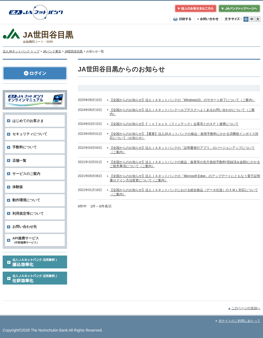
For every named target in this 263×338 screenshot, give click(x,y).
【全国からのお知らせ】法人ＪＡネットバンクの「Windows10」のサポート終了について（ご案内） (182, 100)
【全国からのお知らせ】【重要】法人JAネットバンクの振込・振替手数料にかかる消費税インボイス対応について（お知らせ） (184, 136)
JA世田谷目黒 (73, 51)
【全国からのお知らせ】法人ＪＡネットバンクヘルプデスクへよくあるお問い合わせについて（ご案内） (182, 112)
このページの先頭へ (245, 308)
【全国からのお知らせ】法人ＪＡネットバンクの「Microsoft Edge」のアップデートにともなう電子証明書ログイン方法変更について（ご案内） (185, 178)
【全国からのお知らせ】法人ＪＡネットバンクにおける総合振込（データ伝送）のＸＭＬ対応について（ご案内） (184, 192)
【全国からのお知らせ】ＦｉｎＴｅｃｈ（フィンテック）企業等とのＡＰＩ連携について (174, 124)
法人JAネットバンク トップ (21, 51)
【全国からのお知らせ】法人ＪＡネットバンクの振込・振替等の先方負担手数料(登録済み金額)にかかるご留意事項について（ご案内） (185, 164)
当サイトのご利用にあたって (239, 321)
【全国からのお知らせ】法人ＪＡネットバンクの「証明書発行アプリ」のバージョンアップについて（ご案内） (182, 150)
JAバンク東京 (52, 51)
